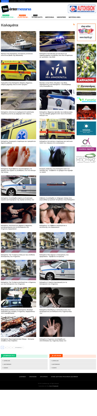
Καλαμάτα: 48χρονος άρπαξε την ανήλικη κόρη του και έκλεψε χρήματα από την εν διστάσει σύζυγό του (56, 139)
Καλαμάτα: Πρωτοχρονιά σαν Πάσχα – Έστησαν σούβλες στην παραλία (17, 366)
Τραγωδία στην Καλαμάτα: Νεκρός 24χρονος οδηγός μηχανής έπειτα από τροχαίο (16, 110)
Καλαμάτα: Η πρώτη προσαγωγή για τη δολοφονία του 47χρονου (53, 309)
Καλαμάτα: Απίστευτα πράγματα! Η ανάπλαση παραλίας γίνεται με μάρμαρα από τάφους (17, 139)
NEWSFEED (61, 17)
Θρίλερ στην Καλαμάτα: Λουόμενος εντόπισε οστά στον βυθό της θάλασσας (17, 80)
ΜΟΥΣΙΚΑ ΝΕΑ (74, 17)
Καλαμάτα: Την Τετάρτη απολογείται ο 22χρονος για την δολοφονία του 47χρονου (18, 309)
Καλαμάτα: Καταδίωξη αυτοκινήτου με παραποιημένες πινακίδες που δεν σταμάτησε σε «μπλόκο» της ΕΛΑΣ (56, 81)
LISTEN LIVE (7, 387)
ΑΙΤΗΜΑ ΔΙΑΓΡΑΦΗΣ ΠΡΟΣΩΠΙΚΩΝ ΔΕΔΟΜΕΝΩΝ (64, 403)
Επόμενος (19, 373)
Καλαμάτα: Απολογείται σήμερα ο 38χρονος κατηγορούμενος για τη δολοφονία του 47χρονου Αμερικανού (16, 253)
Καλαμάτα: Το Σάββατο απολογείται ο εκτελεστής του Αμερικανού (53, 252)
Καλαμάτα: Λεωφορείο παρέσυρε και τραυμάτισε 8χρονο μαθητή (18, 168)
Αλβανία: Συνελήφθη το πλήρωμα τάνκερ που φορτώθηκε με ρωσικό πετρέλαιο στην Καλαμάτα (57, 225)
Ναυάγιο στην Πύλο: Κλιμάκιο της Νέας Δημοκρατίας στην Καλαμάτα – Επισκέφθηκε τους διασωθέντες (55, 110)
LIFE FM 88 (22, 16)
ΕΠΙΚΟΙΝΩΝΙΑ (21, 1)
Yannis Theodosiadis (53, 412)
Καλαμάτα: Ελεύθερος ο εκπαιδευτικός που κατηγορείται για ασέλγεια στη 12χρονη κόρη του (56, 337)
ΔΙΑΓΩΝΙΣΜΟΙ (7, 390)
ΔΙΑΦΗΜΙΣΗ (13, 1)
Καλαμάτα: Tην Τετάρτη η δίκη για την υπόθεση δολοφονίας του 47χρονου (18, 282)
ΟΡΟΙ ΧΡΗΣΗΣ (44, 403)
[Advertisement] (38, 34)
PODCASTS (37, 16)
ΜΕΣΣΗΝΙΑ (49, 17)
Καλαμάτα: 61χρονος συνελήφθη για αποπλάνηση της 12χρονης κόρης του (53, 366)
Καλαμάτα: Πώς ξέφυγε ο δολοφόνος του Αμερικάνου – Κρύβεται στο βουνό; (54, 282)
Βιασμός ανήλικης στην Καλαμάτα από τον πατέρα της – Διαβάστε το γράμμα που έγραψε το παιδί (56, 196)
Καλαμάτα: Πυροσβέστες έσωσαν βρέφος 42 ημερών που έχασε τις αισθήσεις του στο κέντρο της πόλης (18, 196)
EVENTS (6, 394)
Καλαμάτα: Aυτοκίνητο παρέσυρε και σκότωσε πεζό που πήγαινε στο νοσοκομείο (56, 168)
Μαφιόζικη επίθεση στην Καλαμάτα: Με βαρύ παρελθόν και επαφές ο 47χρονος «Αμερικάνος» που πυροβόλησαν (18, 337)
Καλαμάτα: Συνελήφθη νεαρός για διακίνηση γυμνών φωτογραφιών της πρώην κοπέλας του (17, 225)
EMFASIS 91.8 (7, 16)
